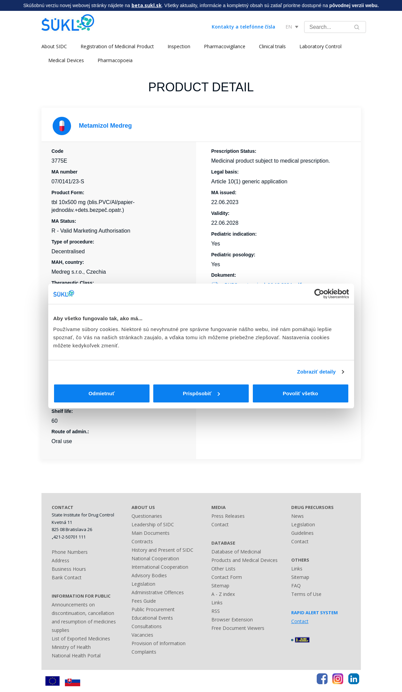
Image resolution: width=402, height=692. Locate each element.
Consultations (147, 626)
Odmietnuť (101, 393)
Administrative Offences (158, 592)
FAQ (296, 585)
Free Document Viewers (237, 628)
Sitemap (220, 585)
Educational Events (152, 618)
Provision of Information (159, 643)
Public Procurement (153, 609)
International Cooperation (160, 567)
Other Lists (223, 568)
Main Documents (151, 533)
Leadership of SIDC (153, 524)
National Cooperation (155, 558)
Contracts (142, 541)
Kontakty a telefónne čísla (243, 26)
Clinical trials (272, 46)
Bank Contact (67, 577)
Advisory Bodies (149, 575)
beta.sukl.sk (147, 5)
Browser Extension (232, 619)
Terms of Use (306, 594)
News (297, 516)
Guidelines (302, 533)
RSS (215, 611)
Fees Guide (144, 601)
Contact (220, 524)
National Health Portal (76, 655)
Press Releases (228, 516)
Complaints (144, 652)
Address (60, 560)
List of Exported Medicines (81, 638)
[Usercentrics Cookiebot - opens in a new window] (319, 294)
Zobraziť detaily (316, 372)
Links (217, 602)
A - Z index (223, 594)
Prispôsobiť (201, 393)
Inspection (179, 46)
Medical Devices (66, 60)
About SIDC (54, 46)
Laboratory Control (320, 46)
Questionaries (147, 516)
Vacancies (142, 635)
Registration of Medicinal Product (117, 46)
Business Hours (69, 569)
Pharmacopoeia (115, 60)
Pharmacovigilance (224, 46)
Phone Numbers (70, 552)
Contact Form (226, 577)
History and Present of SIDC (162, 550)
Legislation (143, 584)
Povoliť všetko (300, 393)
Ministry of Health (71, 647)
